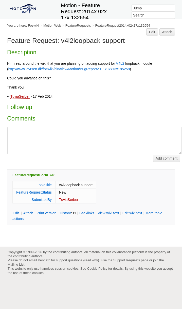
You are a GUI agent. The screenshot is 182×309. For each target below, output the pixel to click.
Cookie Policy (97, 268)
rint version (47, 213)
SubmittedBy (42, 200)
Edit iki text (132, 213)
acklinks (86, 213)
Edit (152, 32)
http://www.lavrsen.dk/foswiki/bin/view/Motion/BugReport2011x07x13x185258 (69, 69)
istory (65, 213)
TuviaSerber (20, 96)
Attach (167, 32)
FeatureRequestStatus (34, 192)
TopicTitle (44, 185)
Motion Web (52, 25)
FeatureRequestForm (30, 175)
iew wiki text (108, 213)
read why (91, 260)
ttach (28, 213)
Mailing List (16, 264)
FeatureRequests (78, 25)
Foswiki (33, 25)
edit (52, 175)
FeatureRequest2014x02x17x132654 (122, 25)
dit (16, 213)
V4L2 (120, 63)
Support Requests (126, 260)
